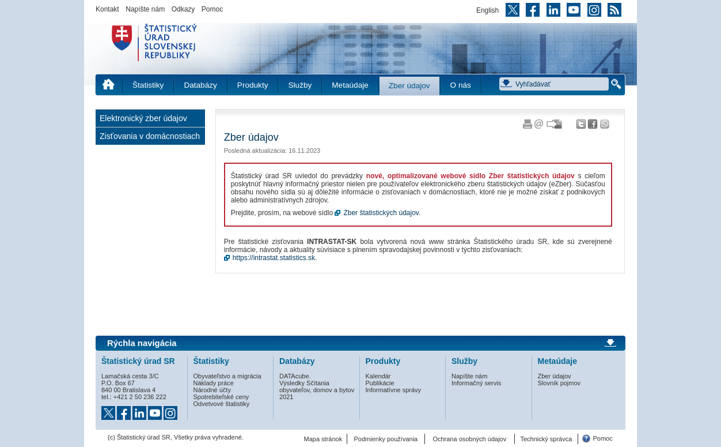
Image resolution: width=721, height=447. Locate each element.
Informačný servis (476, 383)
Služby (300, 85)
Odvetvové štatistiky (221, 403)
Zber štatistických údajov (381, 213)
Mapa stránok (323, 438)
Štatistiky (148, 85)
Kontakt (107, 9)
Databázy (200, 85)
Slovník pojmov (559, 383)
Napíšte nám (145, 9)
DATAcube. (295, 376)
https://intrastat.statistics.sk (274, 258)
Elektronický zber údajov (143, 118)
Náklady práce (213, 383)
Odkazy (183, 9)
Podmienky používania (386, 438)
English (487, 10)
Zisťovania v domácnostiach (150, 136)
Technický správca (546, 438)
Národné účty (212, 389)
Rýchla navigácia (142, 343)
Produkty (252, 85)
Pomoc (212, 9)
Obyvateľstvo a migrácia (227, 376)
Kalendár (378, 376)
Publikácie (380, 383)
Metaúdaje (350, 85)
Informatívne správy (394, 389)
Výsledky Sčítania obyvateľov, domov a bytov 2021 (316, 390)
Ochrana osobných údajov (469, 438)
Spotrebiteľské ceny (221, 396)
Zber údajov (409, 85)
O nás (460, 85)
